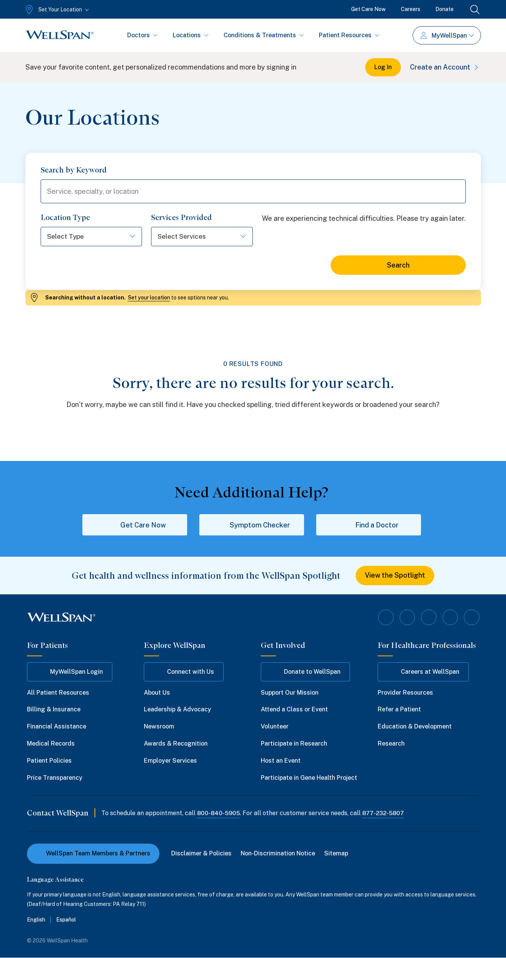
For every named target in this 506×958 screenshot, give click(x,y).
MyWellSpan (447, 35)
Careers (410, 9)
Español (66, 920)
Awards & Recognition (176, 743)
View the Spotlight (395, 576)
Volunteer (274, 726)
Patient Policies (49, 760)
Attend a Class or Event (294, 709)
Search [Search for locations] (398, 265)
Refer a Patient (399, 709)
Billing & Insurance (53, 709)
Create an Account (445, 67)
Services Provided (181, 217)
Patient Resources (349, 35)
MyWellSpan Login (69, 671)
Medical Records (51, 743)
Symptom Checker (251, 525)
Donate (444, 9)
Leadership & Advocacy (177, 709)
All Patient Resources (58, 692)
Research (391, 743)
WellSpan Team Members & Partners (93, 853)
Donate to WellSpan (305, 671)
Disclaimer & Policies (202, 853)
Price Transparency (54, 777)
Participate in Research (294, 743)
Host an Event (281, 760)
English (36, 920)
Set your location (149, 298)
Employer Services (170, 760)
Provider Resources (405, 692)
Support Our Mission (289, 692)
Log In (383, 67)
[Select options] (91, 237)
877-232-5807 (384, 813)
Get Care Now (368, 9)
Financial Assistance (56, 726)
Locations (190, 35)
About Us (157, 692)
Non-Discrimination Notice (278, 853)
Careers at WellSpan (423, 671)
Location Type (65, 217)
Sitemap (336, 853)
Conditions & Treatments (264, 35)
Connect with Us (183, 671)
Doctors (142, 35)
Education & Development (415, 726)
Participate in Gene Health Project (309, 777)
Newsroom (159, 726)
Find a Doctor (369, 525)
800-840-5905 (219, 813)
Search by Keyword (74, 169)
